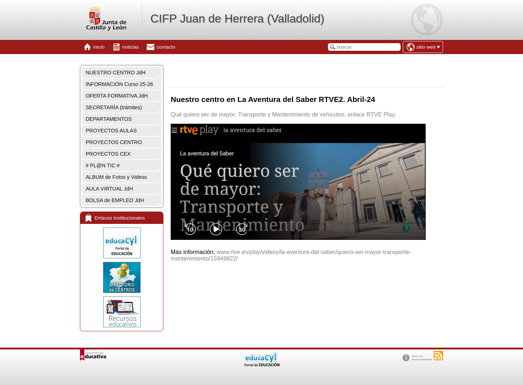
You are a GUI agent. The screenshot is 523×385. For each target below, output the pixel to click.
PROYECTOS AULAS (111, 131)
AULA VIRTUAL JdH (109, 189)
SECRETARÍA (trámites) (114, 107)
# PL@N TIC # (103, 165)
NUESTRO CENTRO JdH (116, 72)
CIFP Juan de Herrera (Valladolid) (237, 18)
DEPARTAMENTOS (109, 119)
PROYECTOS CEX (108, 154)
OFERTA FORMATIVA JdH (117, 96)
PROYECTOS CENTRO (114, 142)
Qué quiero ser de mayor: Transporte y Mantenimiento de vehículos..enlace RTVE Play (282, 114)
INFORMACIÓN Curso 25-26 (119, 84)
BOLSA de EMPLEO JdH (115, 200)
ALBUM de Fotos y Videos (116, 177)
